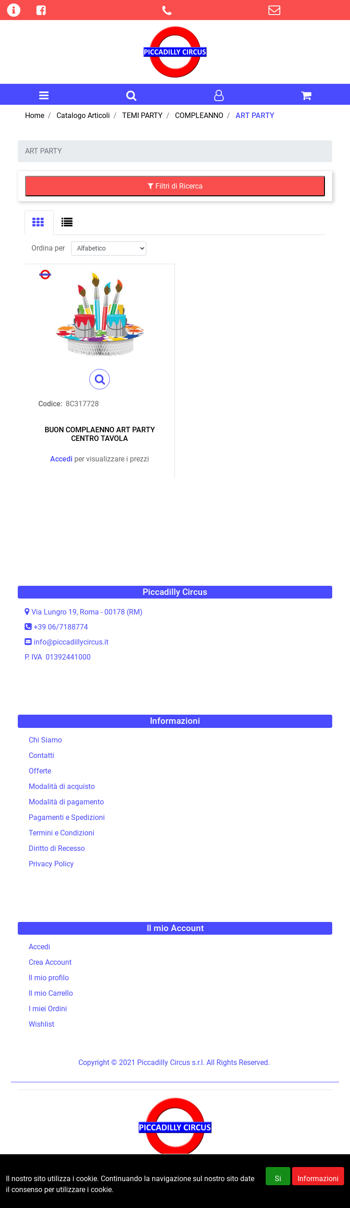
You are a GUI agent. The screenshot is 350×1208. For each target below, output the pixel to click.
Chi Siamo (45, 740)
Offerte (40, 771)
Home (34, 115)
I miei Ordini (48, 1008)
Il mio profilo (49, 977)
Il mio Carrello (51, 993)
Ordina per (48, 248)
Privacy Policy (51, 864)
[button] (131, 96)
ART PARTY (255, 115)
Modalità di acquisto (62, 786)
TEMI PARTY (142, 115)
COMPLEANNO (199, 115)
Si (278, 1183)
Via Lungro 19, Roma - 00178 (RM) (87, 612)
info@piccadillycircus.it (71, 642)
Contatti (41, 755)
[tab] (39, 222)
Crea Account (50, 962)
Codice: (50, 403)
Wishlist (41, 1024)
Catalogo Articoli (83, 115)
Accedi (61, 459)
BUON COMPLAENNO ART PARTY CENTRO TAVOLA (100, 434)
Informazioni (318, 1183)
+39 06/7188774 (61, 627)
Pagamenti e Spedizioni (67, 817)
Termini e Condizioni (61, 833)
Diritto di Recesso (57, 848)
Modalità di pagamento (66, 802)
